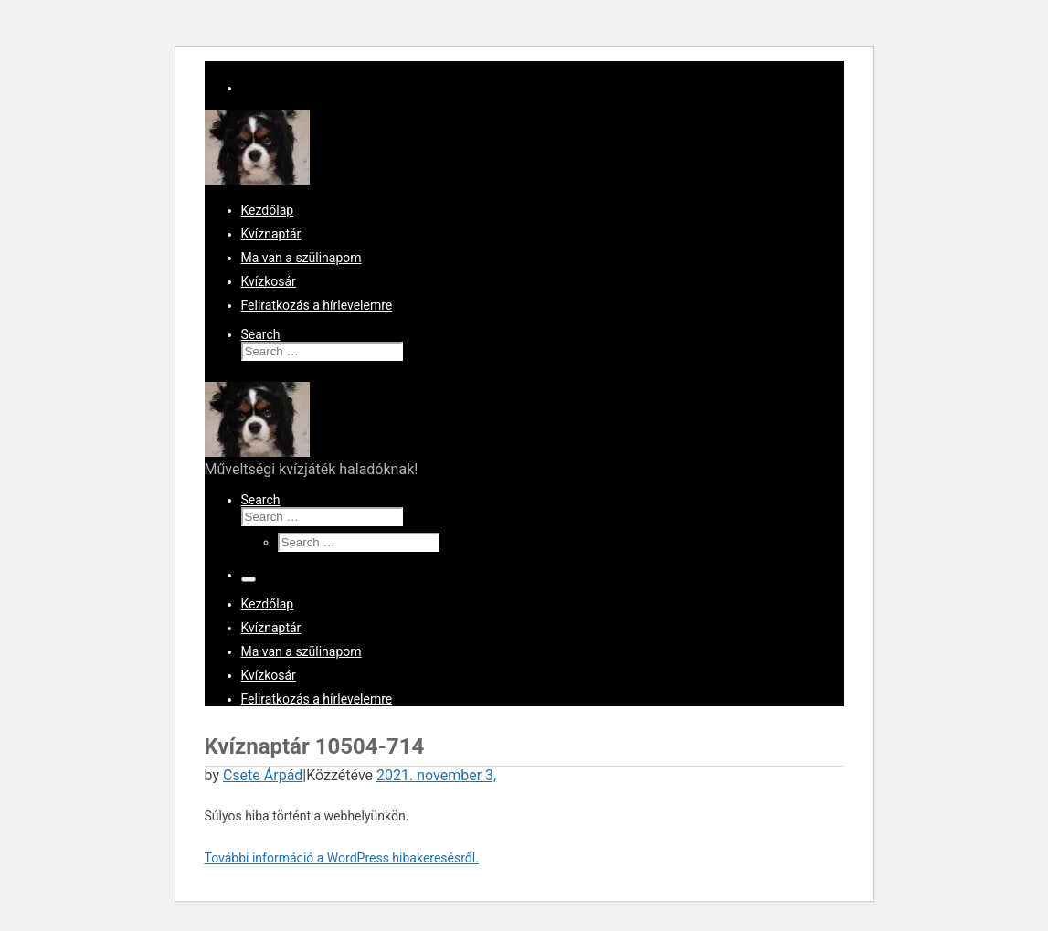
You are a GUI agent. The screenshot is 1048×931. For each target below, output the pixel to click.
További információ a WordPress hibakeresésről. (342, 858)
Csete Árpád (262, 775)
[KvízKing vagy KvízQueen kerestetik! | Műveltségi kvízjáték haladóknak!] (257, 179)
